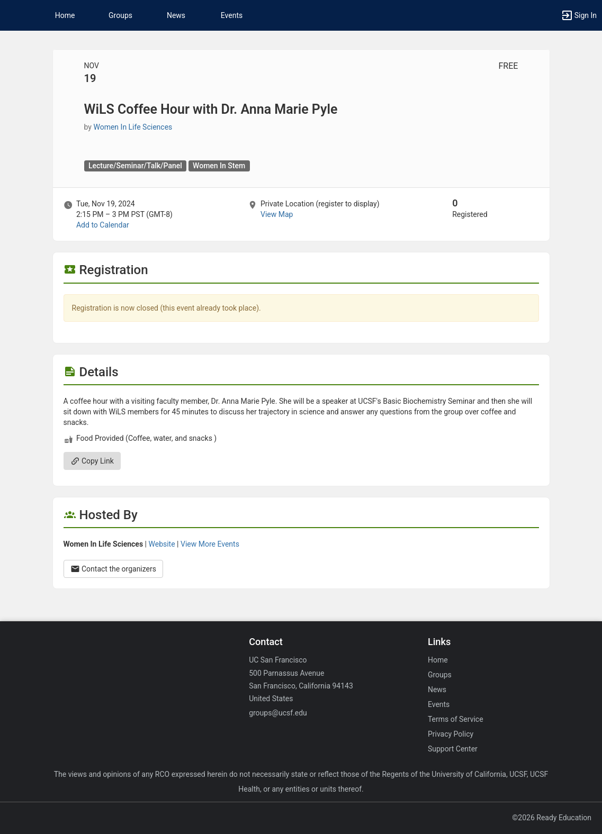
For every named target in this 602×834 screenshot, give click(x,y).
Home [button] (65, 15)
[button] (13, 15)
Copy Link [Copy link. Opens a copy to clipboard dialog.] (92, 461)
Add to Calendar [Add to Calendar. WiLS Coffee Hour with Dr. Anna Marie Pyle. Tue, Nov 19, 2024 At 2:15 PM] (102, 225)
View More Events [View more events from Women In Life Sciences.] (210, 544)
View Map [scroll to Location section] (276, 214)
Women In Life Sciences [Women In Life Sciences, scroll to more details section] (132, 127)
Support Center (453, 749)
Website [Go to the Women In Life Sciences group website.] (162, 544)
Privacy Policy (450, 734)
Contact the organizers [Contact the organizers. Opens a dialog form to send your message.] (113, 569)
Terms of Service (455, 719)
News (176, 15)
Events (231, 15)
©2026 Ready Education (551, 817)
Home (438, 660)
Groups (120, 15)
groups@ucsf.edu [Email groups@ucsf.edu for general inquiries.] (278, 713)
